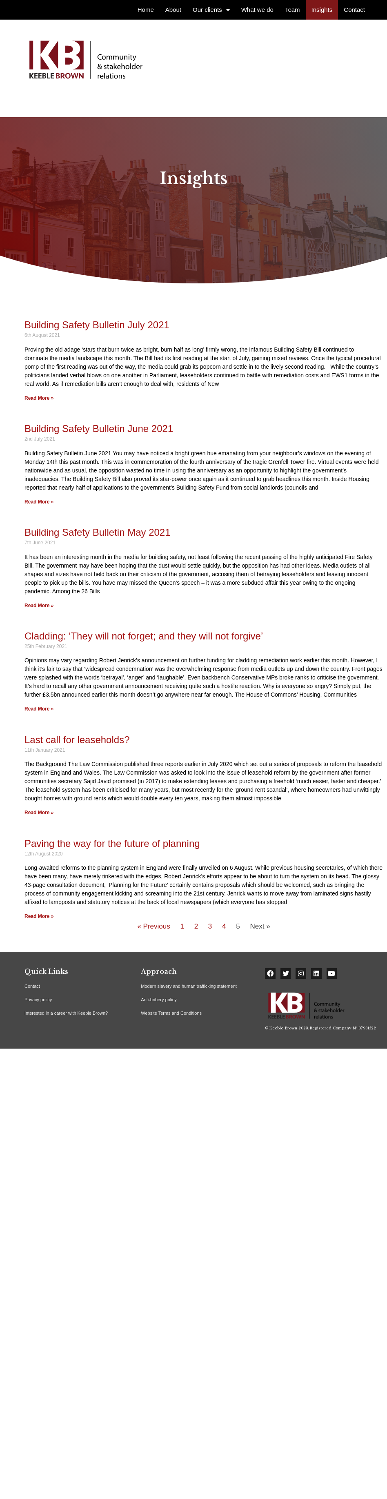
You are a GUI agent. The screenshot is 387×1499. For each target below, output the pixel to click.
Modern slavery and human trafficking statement (189, 986)
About (173, 9)
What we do (257, 9)
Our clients (211, 10)
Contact (354, 9)
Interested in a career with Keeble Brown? (66, 1013)
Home (146, 9)
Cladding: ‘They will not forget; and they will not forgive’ (143, 635)
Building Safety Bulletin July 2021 (96, 324)
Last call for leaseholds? (76, 739)
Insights (322, 9)
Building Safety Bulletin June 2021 (98, 428)
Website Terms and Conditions (171, 1013)
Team (292, 9)
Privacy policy (38, 999)
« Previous (153, 926)
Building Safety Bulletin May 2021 (97, 532)
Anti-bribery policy (158, 999)
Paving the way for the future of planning (112, 843)
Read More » (38, 398)
